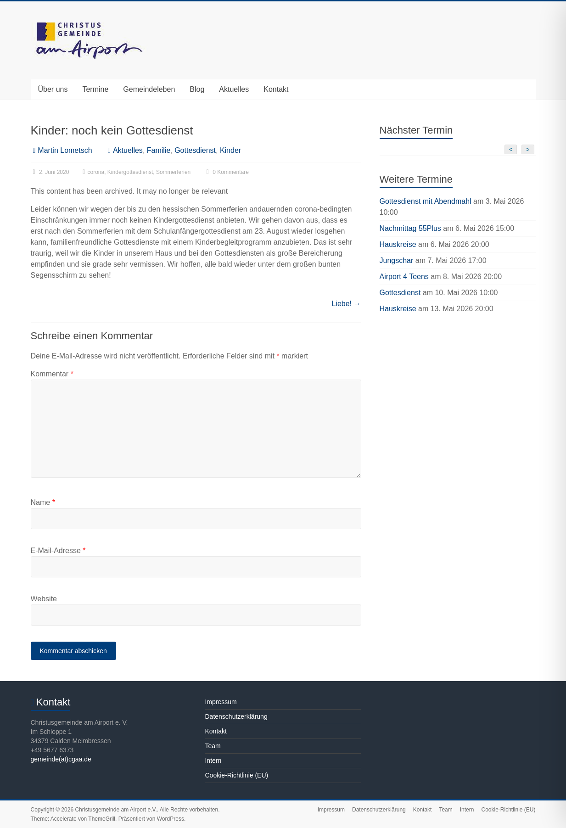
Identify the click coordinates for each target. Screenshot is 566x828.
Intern (213, 760)
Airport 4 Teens (404, 276)
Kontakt (275, 89)
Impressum (220, 701)
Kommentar (52, 374)
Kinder (230, 150)
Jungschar (397, 260)
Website (44, 599)
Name (43, 502)
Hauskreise (398, 244)
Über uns (53, 89)
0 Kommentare (226, 172)
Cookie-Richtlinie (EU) (236, 775)
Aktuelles (234, 89)
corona (95, 172)
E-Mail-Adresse (58, 550)
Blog (197, 89)
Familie (159, 150)
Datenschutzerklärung (236, 716)
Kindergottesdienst (130, 172)
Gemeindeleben (149, 89)
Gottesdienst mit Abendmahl (425, 201)
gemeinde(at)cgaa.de (61, 759)
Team (212, 746)
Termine (95, 89)
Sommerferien (173, 172)
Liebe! (346, 304)
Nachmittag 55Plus (410, 228)
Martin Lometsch (65, 150)
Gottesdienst (195, 150)
